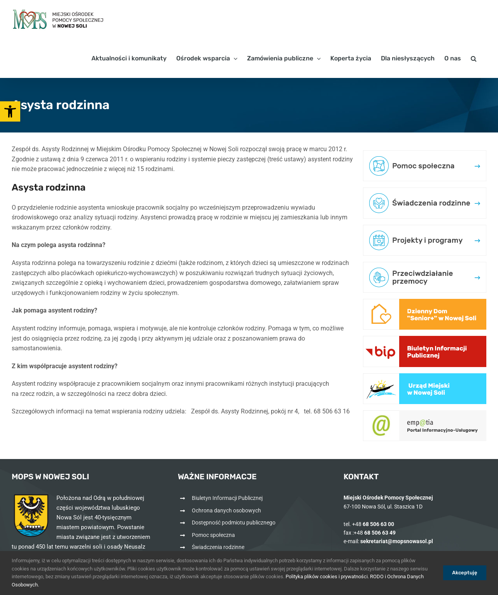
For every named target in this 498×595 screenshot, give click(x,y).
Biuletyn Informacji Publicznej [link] (227, 498)
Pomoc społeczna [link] (213, 535)
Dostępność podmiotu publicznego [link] (233, 522)
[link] (10, 111)
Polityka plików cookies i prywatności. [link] (327, 576)
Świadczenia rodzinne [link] (218, 547)
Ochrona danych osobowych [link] (226, 510)
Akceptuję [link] (464, 573)
